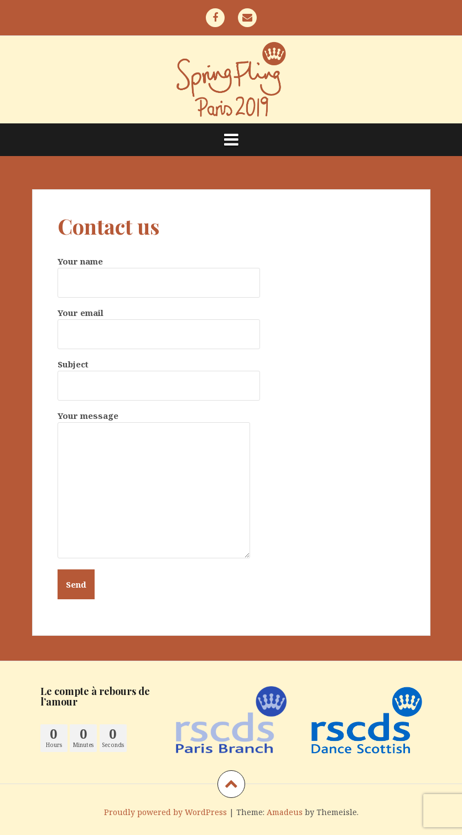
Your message (154, 422)
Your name (159, 272)
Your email (159, 323)
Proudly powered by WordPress (165, 812)
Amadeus (285, 812)
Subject (159, 375)
